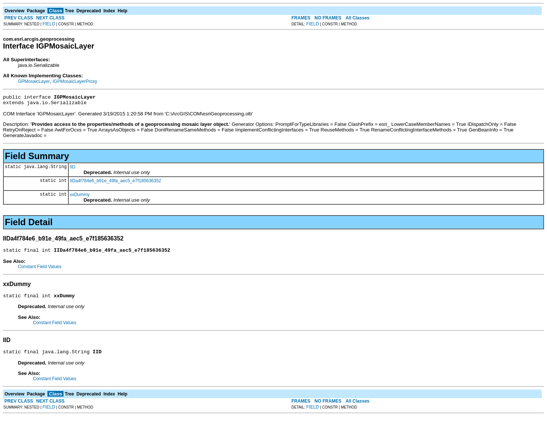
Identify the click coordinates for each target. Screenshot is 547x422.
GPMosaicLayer (34, 81)
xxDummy (80, 196)
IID (72, 169)
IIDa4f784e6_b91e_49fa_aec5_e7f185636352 (115, 183)
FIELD (49, 24)
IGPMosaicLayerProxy (75, 81)
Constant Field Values (40, 270)
